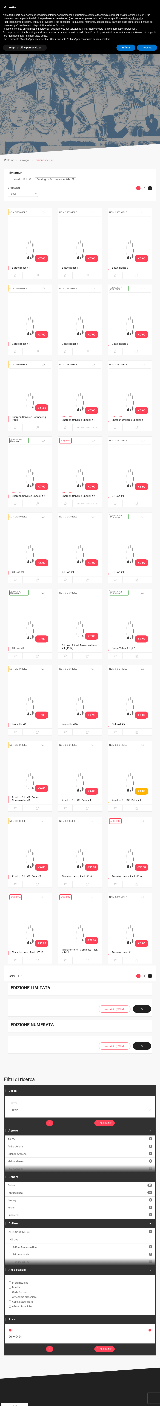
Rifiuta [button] (126, 47)
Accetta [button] (147, 47)
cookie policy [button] (136, 18)
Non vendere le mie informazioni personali (112, 28)
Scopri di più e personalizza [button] (24, 47)
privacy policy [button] (39, 35)
